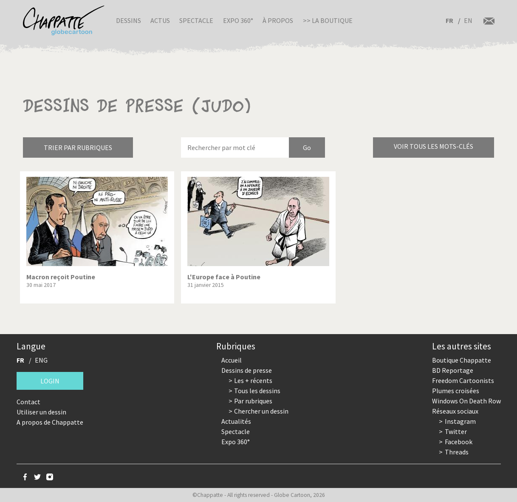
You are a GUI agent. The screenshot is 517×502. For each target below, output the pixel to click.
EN (468, 20)
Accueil (231, 360)
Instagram (460, 421)
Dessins (128, 20)
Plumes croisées (455, 390)
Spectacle (196, 20)
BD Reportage (452, 370)
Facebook (458, 441)
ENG (41, 360)
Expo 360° (238, 20)
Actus (160, 20)
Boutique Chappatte (461, 360)
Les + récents (253, 380)
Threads (457, 452)
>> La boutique (328, 20)
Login (49, 381)
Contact (28, 401)
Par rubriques (253, 401)
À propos (278, 20)
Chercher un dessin (261, 411)
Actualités (236, 421)
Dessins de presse (246, 370)
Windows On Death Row (466, 401)
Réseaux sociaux (455, 411)
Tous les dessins (257, 390)
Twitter (456, 431)
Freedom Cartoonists (463, 380)
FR (449, 20)
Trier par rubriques (78, 147)
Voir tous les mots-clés (433, 146)
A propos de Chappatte (50, 422)
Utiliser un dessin (41, 412)
